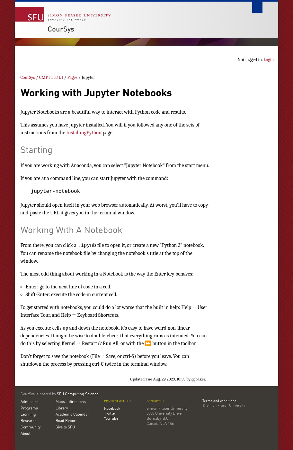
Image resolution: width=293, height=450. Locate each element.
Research (29, 421)
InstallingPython (84, 133)
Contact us (155, 401)
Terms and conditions (219, 401)
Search (257, 7)
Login (269, 59)
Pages (72, 77)
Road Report (66, 421)
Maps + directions (71, 402)
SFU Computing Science (77, 394)
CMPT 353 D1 (51, 77)
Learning (28, 415)
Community (30, 427)
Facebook (112, 409)
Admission (30, 402)
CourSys (61, 29)
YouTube (111, 419)
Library (62, 408)
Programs (29, 408)
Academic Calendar (72, 415)
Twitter (110, 414)
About (26, 434)
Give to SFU (65, 427)
